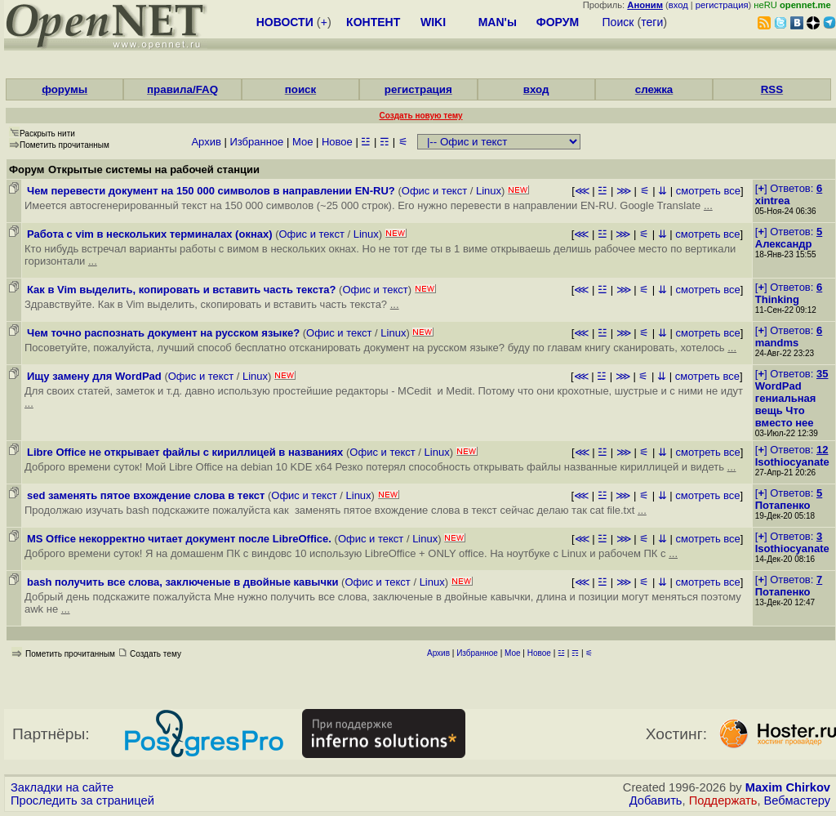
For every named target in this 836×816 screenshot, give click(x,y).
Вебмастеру (797, 800)
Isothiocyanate (792, 462)
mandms (776, 343)
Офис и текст (434, 191)
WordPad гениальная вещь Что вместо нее (785, 404)
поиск (300, 89)
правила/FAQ (182, 89)
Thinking (777, 299)
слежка (654, 89)
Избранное (256, 142)
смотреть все (708, 191)
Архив (205, 142)
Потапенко (783, 505)
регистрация (722, 5)
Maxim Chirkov (787, 787)
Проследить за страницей (82, 800)
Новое (337, 142)
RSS (772, 89)
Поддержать (723, 800)
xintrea (772, 200)
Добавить (656, 800)
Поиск (618, 22)
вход (678, 5)
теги (652, 22)
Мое (302, 142)
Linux (488, 191)
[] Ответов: (788, 188)
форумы (64, 89)
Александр (783, 244)
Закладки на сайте (62, 787)
